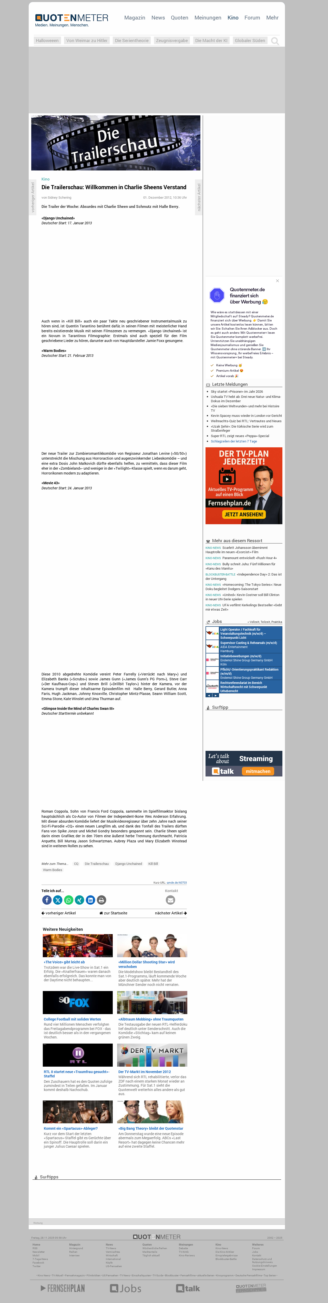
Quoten (179, 17)
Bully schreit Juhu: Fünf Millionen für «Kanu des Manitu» (240, 566)
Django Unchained (128, 864)
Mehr (272, 17)
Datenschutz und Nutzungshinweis (262, 1260)
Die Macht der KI (211, 40)
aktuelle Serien (205, 1275)
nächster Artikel (171, 913)
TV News (125, 1275)
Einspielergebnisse (227, 1255)
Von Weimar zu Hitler (87, 40)
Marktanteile (149, 1252)
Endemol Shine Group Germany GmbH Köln (239, 659)
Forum (252, 17)
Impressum (258, 1269)
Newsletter (39, 1252)
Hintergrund (76, 1248)
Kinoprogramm (225, 1275)
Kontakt (256, 1255)
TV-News (111, 1248)
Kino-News (222, 1248)
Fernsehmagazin (75, 1275)
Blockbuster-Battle (226, 1259)
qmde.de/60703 (177, 882)
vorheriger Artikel (59, 913)
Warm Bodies (52, 870)
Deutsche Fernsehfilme (248, 1275)
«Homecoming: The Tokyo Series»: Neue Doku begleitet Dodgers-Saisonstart (243, 586)
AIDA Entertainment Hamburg (241, 646)
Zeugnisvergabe (172, 40)
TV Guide (158, 1275)
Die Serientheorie (132, 40)
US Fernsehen (110, 1275)
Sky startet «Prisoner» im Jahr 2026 (237, 391)
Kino (233, 17)
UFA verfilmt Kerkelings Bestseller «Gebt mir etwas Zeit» (244, 607)
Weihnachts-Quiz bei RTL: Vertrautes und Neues (246, 421)
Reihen (73, 1252)
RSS (35, 1248)
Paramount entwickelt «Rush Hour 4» (241, 558)
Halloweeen (47, 40)
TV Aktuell (57, 1275)
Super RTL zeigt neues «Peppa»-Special (240, 435)
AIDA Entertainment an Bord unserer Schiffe (236, 633)
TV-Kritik (184, 1252)
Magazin (134, 17)
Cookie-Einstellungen (264, 1265)
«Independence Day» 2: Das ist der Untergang (244, 576)
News (158, 17)
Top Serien (270, 1275)
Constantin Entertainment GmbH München (236, 686)
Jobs (255, 1252)
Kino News (44, 1275)
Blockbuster (172, 1275)
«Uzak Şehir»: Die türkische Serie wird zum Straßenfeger (242, 428)
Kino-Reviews (187, 1255)
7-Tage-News (40, 1259)
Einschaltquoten (141, 1275)
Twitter (36, 1266)
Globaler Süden (250, 40)
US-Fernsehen (114, 1266)
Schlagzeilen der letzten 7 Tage (234, 441)
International (113, 1259)
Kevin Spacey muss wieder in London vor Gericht (246, 415)
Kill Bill (153, 864)
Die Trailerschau (97, 864)
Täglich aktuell (151, 1255)
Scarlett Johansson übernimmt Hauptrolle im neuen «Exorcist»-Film (237, 549)
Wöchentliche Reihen (154, 1248)
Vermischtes (113, 1252)
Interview (74, 1255)
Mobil (36, 1255)
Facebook (38, 1262)
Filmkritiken (93, 1275)
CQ (76, 864)
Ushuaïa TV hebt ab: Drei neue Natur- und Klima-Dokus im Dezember (246, 398)
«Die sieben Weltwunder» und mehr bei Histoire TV (245, 408)
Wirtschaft (112, 1255)
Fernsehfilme (188, 1275)
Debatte (183, 1248)
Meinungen (207, 17)
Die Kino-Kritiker (225, 1252)
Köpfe (109, 1262)
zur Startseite (113, 913)
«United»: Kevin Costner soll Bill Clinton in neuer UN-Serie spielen (242, 597)
